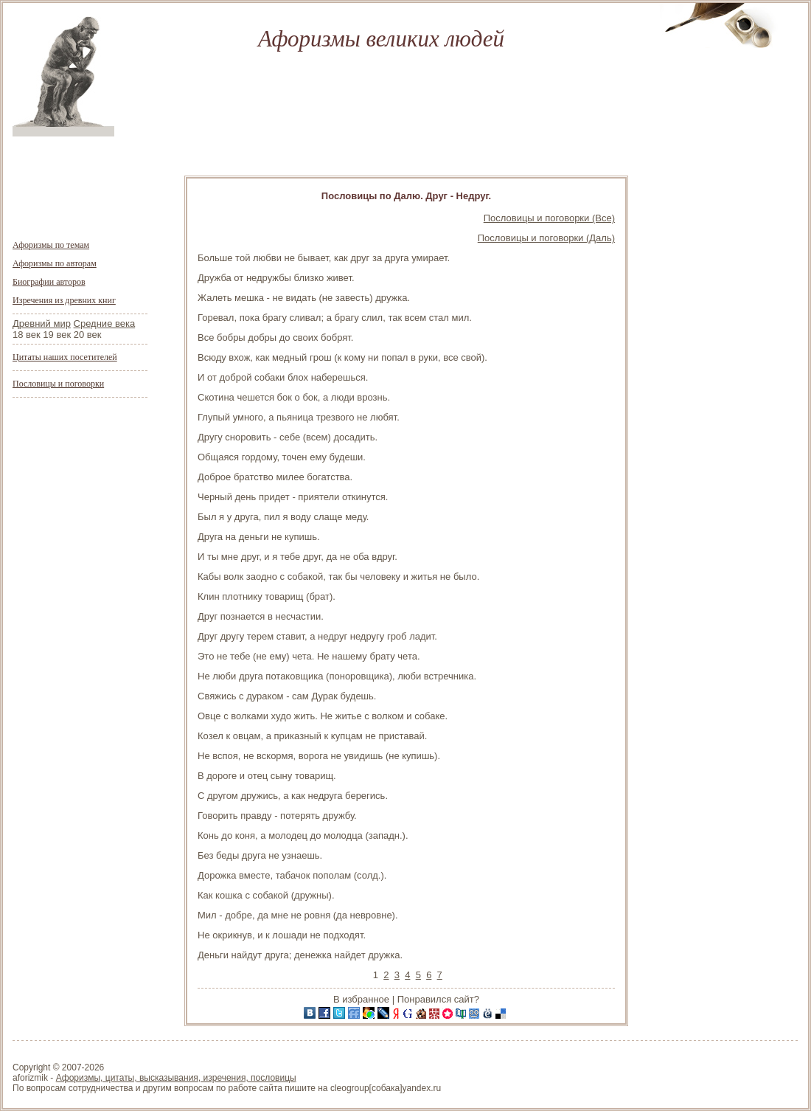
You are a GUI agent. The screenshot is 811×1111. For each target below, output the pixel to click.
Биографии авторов (49, 282)
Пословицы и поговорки (58, 383)
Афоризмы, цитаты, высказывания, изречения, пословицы (176, 1078)
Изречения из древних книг (64, 300)
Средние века (105, 323)
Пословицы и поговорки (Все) (549, 218)
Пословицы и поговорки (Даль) (546, 237)
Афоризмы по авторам (55, 263)
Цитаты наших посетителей (65, 357)
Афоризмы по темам (51, 245)
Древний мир (42, 323)
